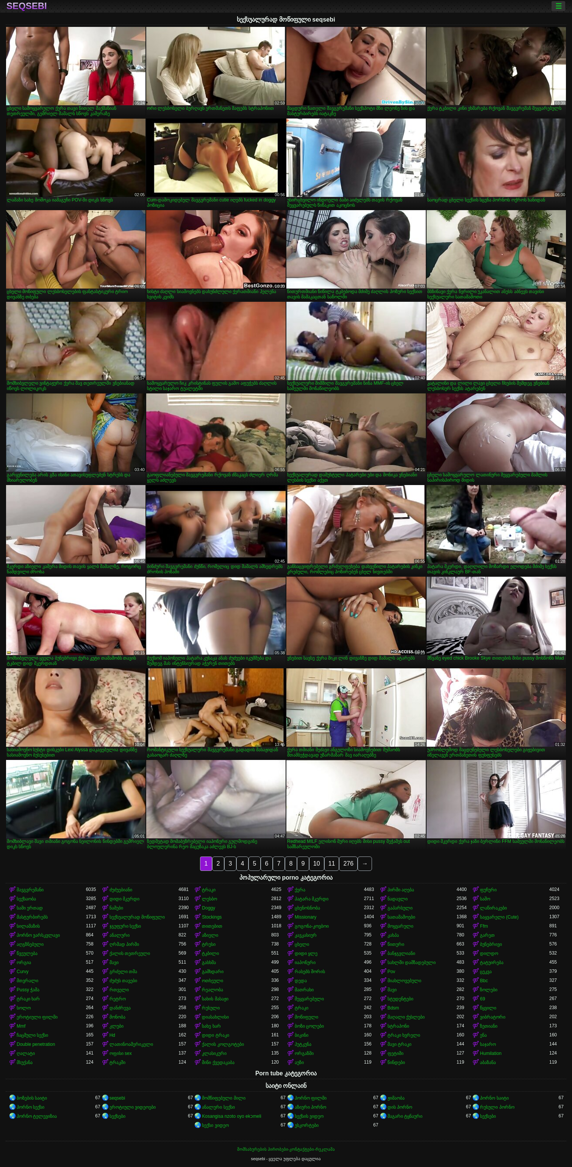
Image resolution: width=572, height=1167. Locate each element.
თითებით (212, 926)
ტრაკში (117, 1062)
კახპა (393, 935)
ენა (483, 1035)
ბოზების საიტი (32, 1098)
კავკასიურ (306, 935)
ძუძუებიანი (120, 889)
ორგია (24, 962)
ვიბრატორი (492, 1017)
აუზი (299, 1062)
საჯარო (488, 1044)
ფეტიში (395, 1053)
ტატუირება (491, 962)
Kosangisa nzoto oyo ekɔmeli (231, 1116)
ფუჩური (488, 889)
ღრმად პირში (124, 944)
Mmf (21, 1026)
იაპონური (305, 962)
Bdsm (393, 1008)
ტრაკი (209, 889)
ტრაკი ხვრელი (404, 1035)
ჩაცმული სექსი (32, 1035)
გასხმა (209, 962)
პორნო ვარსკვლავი (38, 935)
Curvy (22, 971)
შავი (114, 962)
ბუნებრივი (491, 944)
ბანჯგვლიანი (401, 953)
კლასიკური (214, 1053)
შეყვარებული (309, 999)
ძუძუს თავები (123, 980)
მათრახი (304, 989)
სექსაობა (26, 899)
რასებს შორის (310, 971)
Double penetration (36, 1044)
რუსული (211, 1008)
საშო (485, 899)
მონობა (117, 1017)
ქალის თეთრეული (129, 953)
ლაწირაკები (493, 908)
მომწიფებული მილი (223, 1098)
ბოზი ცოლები (309, 1026)
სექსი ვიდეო (215, 1125)
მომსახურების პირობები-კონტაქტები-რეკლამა (286, 1149)
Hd (112, 1035)
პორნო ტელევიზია (37, 1116)
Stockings (212, 917)
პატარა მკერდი (311, 899)
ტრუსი (209, 944)
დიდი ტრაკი (215, 1035)
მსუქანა (25, 1062)
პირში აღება (401, 889)
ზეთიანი (488, 1026)
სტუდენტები (400, 999)
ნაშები (116, 908)
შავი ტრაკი (399, 1044)
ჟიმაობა (396, 1098)
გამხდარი (212, 971)
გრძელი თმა (123, 971)
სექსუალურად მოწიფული (137, 917)
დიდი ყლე (306, 953)
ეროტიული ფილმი (37, 1017)
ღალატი (26, 1053)
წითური (396, 944)
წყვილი (488, 1008)
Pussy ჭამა (28, 989)
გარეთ (487, 935)
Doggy (208, 908)
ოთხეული (212, 980)
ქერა (300, 889)
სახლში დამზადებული (412, 962)
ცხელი (302, 944)
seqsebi (26, 6)
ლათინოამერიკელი (131, 1044)
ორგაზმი (304, 1053)
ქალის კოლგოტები (223, 1044)
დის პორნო (400, 1107)
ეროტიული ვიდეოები (132, 1107)
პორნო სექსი (30, 1107)
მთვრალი (27, 980)
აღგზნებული (30, 944)
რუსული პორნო (497, 1107)
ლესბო (209, 899)
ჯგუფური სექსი (125, 926)
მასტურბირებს (32, 917)
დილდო (489, 953)
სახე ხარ (211, 1026)
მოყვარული (400, 926)
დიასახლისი (215, 1017)
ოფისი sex (120, 1053)
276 (348, 863)
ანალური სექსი (218, 1107)
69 (482, 999)
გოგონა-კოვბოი (312, 926)
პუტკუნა (303, 1044)
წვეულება (27, 953)
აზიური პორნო (310, 1107)
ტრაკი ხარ (28, 999)
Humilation (491, 1053)
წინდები (396, 1062)
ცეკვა (486, 971)
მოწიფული (306, 1017)
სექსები (117, 1116)
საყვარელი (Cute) (499, 917)
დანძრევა (120, 1008)
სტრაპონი (398, 1026)
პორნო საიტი (494, 1098)
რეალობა (212, 989)
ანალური (119, 935)
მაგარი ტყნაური (405, 1116)
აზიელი (210, 935)
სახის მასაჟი (215, 999)
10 (316, 863)
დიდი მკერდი (124, 899)
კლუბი (116, 1026)
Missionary (305, 917)
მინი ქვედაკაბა (218, 1062)
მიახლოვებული (404, 980)
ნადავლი (398, 899)
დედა (301, 980)
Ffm (484, 926)
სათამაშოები (401, 917)
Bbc (484, 980)
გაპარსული (400, 908)
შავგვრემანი (30, 889)
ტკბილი (210, 953)
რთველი (119, 989)
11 (331, 863)
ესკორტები (307, 1125)
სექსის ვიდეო (309, 1116)
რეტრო (117, 999)
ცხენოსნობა (307, 908)
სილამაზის (28, 926)
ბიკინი (301, 1035)
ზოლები (488, 989)
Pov (391, 971)
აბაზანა (488, 1062)
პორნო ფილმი (311, 1098)
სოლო (24, 1008)
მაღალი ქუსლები (406, 1017)
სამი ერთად (30, 908)
